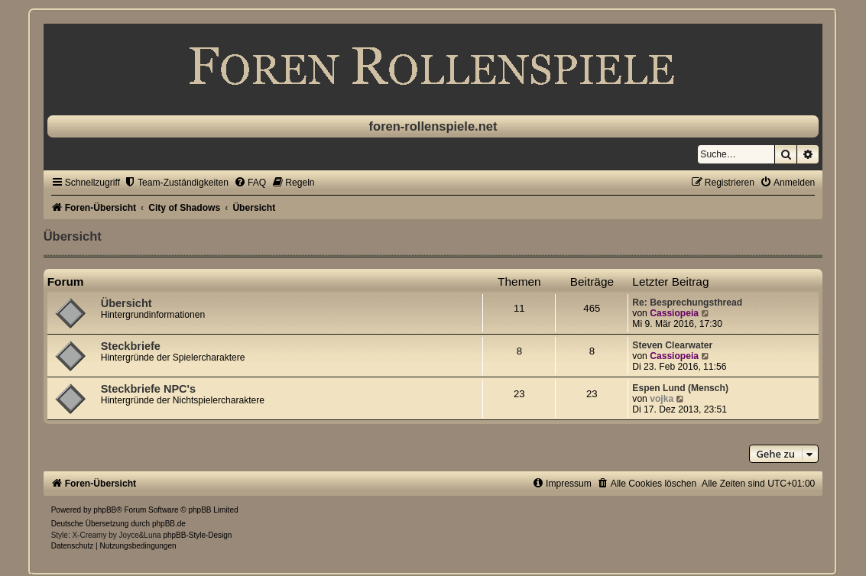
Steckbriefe (131, 346)
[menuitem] (176, 182)
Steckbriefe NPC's (148, 389)
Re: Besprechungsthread (687, 302)
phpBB (104, 510)
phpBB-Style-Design (197, 535)
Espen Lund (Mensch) (680, 388)
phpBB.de (169, 523)
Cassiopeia (674, 313)
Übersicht (73, 236)
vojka (661, 398)
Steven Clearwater (672, 345)
